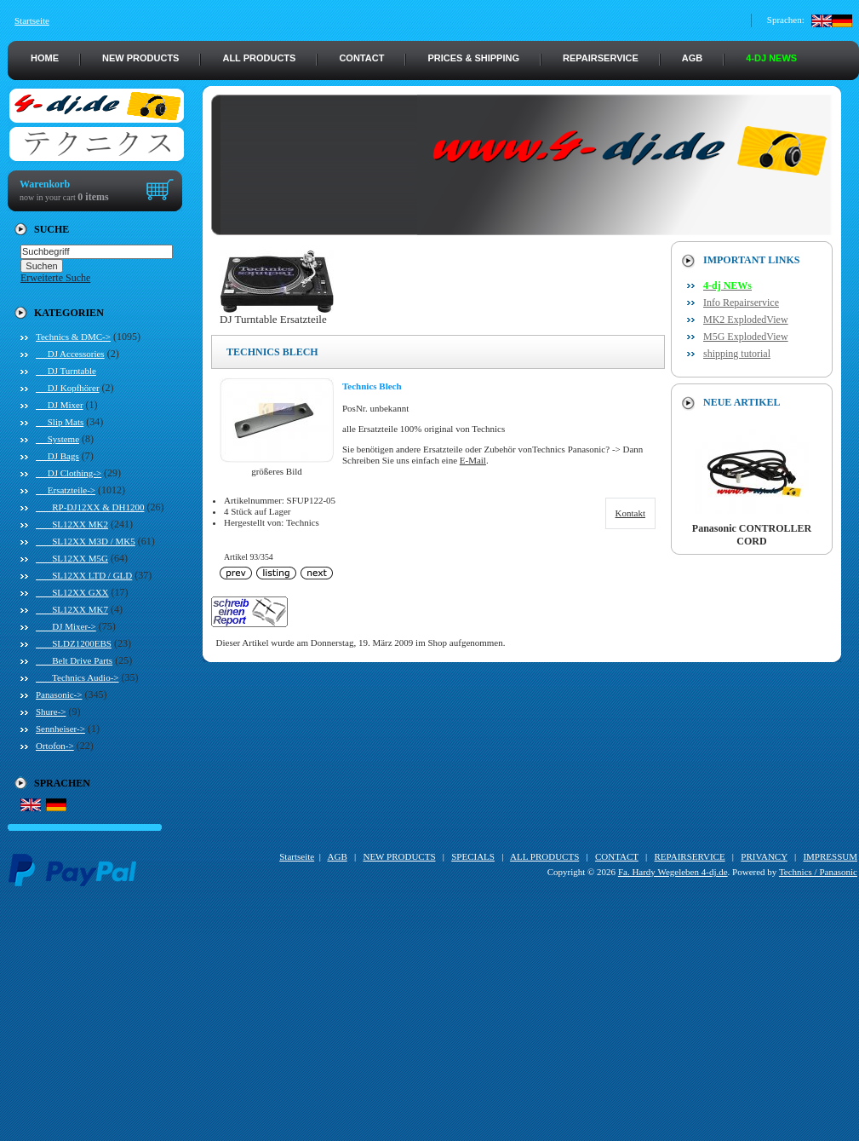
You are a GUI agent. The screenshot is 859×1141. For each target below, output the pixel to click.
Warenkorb (45, 184)
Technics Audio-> (77, 677)
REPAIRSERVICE (601, 58)
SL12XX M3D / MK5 (85, 541)
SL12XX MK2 (72, 524)
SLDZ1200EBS (74, 643)
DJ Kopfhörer (68, 388)
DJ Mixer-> (66, 626)
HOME (45, 58)
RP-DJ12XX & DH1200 (90, 507)
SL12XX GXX (72, 592)
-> (73, 336)
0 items (92, 197)
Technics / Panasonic (818, 872)
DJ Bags (57, 456)
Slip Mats (59, 422)
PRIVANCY (764, 856)
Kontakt (630, 513)
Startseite (31, 20)
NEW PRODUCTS (140, 58)
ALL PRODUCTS (258, 58)
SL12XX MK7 (72, 609)
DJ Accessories (70, 354)
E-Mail (473, 460)
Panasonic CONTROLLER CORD (751, 530)
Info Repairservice (741, 302)
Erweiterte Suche (55, 278)
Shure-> (51, 711)
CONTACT (361, 58)
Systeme (57, 439)
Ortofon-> (55, 745)
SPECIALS (473, 856)
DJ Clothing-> (68, 473)
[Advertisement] (434, 1021)
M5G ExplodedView (745, 337)
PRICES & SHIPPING (473, 58)
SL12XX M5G (72, 558)
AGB (692, 58)
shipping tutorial (736, 354)
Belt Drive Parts (74, 660)
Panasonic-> (59, 694)
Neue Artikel (742, 402)
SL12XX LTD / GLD (84, 575)
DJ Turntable (66, 371)
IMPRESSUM (830, 856)
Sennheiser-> (60, 728)
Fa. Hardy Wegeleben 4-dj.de (673, 872)
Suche (51, 229)
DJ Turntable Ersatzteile (277, 314)
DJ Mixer (59, 405)
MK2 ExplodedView (745, 320)
